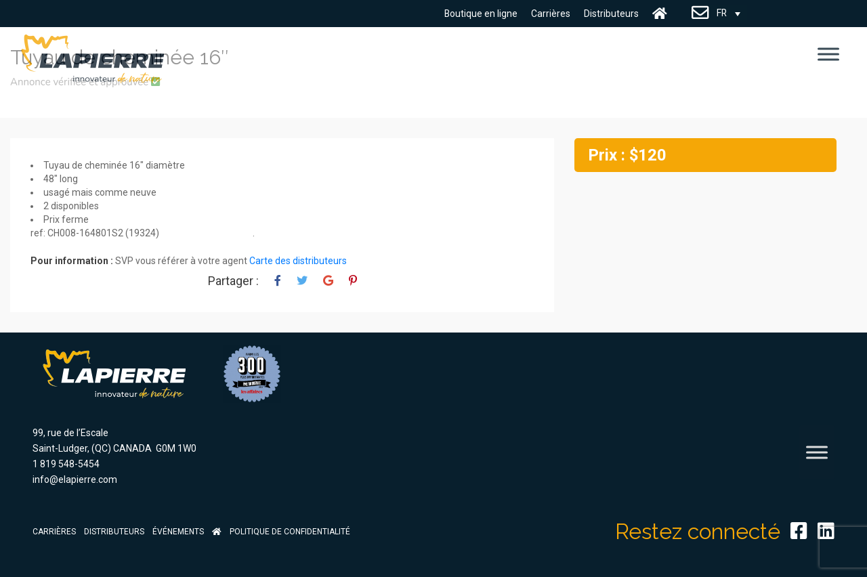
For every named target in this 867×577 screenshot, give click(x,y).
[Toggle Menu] (828, 53)
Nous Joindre (701, 13)
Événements (178, 531)
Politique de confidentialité (290, 531)
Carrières (550, 13)
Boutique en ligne (480, 13)
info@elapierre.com (75, 479)
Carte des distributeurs (298, 260)
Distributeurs (611, 13)
